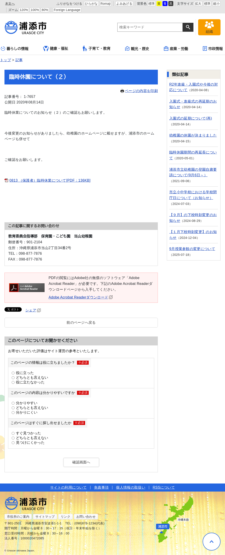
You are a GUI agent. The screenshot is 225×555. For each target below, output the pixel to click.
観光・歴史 (137, 48)
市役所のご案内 (18, 516)
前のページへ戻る (81, 322)
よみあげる (124, 3)
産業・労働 (176, 48)
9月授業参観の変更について (192, 249)
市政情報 (213, 48)
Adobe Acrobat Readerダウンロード (81, 297)
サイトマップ (45, 516)
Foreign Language (67, 10)
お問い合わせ (86, 516)
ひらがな (91, 3)
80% (45, 10)
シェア (33, 310)
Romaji (106, 3)
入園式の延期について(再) (190, 118)
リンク (65, 516)
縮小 (216, 3)
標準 (151, 3)
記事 (19, 60)
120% (24, 10)
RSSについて (164, 487)
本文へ (10, 3)
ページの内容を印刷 (139, 91)
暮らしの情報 (14, 48)
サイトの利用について (68, 487)
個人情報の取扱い (130, 487)
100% (35, 10)
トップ (5, 60)
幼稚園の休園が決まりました (193, 135)
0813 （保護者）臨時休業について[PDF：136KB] (49, 180)
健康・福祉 (55, 48)
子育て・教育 (96, 48)
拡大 (198, 3)
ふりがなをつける (69, 3)
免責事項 (101, 487)
